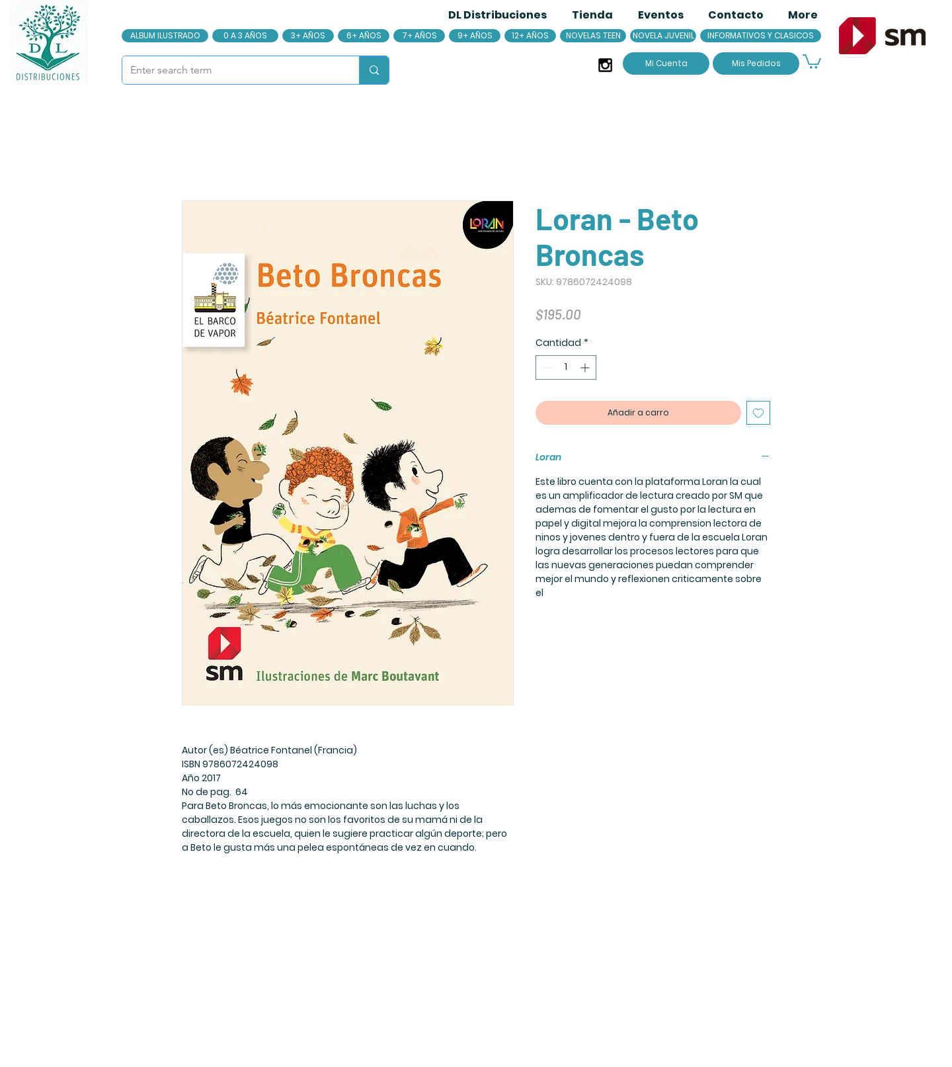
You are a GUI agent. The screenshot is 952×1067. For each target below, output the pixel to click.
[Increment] (586, 367)
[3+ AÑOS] (308, 35)
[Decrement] (545, 367)
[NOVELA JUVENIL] (663, 35)
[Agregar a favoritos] (758, 413)
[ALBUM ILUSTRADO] (165, 35)
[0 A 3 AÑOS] (245, 35)
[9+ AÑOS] (474, 35)
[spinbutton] (566, 367)
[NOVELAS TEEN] (593, 35)
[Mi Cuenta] (666, 63)
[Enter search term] (230, 70)
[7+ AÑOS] (419, 35)
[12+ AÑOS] (530, 35)
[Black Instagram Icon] (605, 65)
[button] (812, 61)
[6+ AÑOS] (363, 35)
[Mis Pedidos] (756, 63)
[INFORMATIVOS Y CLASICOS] (760, 35)
